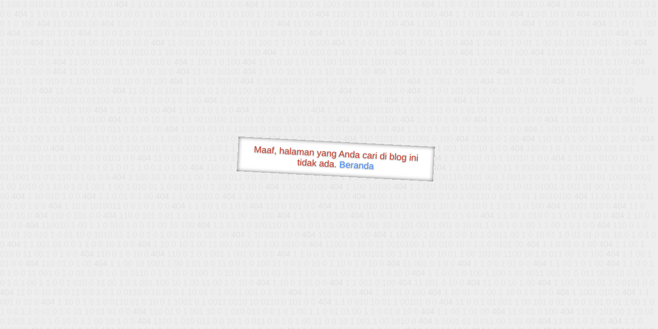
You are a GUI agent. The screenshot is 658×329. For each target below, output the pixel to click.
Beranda (356, 165)
